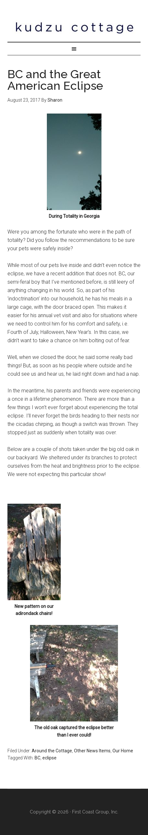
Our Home (122, 750)
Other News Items (92, 750)
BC (37, 757)
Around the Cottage (52, 750)
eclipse (49, 757)
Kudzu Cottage (74, 27)
